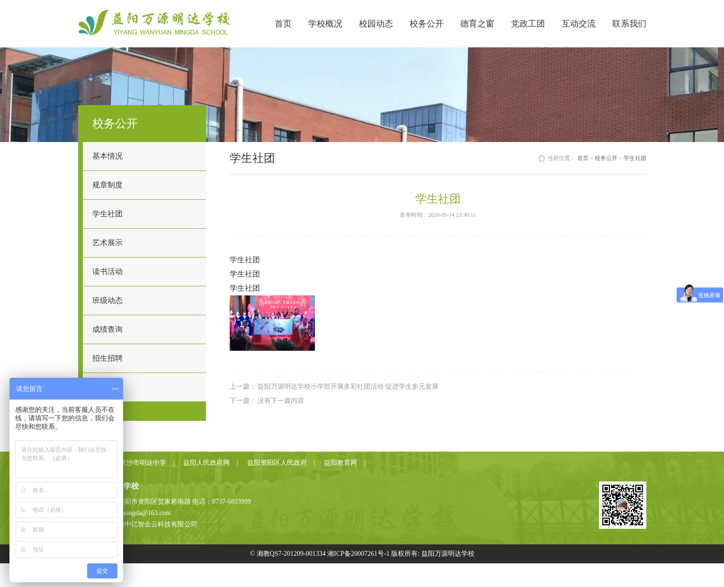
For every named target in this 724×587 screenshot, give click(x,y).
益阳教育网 (340, 462)
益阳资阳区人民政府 (277, 462)
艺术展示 (107, 243)
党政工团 (528, 23)
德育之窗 (477, 23)
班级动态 (107, 300)
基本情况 (107, 156)
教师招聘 (107, 387)
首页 (283, 23)
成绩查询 (107, 329)
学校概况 (325, 23)
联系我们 (629, 23)
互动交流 (579, 23)
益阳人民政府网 (206, 462)
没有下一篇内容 (281, 400)
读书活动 (107, 271)
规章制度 (107, 185)
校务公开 (427, 23)
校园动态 (376, 23)
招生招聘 (107, 358)
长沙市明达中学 (143, 462)
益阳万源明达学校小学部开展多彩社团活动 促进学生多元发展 (348, 386)
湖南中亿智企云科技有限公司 (154, 524)
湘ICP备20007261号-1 (358, 553)
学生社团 (107, 214)
